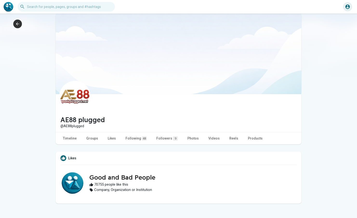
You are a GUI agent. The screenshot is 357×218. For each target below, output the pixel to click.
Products (255, 138)
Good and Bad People (122, 177)
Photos (193, 138)
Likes (112, 138)
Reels (233, 138)
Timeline (70, 138)
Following (136, 138)
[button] (66, 7)
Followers (167, 138)
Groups (92, 138)
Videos (214, 138)
